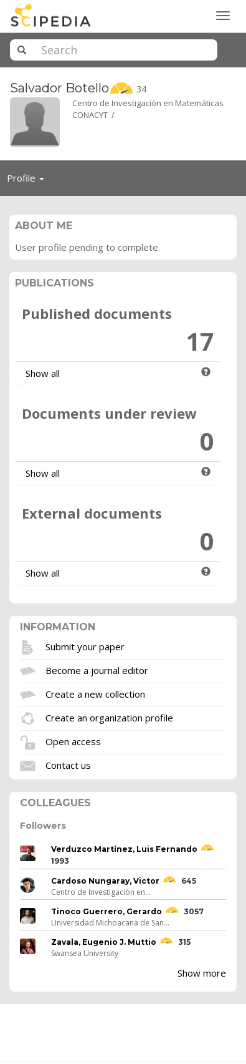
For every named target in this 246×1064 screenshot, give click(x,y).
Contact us (68, 764)
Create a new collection (95, 693)
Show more (201, 973)
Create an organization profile (109, 717)
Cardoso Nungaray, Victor (105, 881)
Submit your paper (85, 646)
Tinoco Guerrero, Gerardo (106, 911)
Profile (29, 181)
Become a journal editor (96, 669)
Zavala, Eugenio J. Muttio (103, 942)
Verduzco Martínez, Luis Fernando (124, 849)
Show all (43, 373)
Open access (73, 741)
